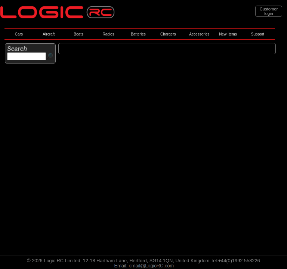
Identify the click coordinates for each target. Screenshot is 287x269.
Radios (108, 34)
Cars (19, 34)
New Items (228, 34)
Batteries (138, 34)
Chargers (168, 34)
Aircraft (49, 34)
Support (257, 34)
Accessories (199, 34)
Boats (78, 34)
